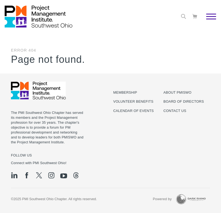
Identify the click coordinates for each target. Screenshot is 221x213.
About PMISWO (177, 92)
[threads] (76, 175)
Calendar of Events (133, 111)
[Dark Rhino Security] (191, 199)
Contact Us (174, 111)
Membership (125, 92)
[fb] (26, 175)
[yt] (63, 175)
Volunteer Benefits (133, 101)
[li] (14, 175)
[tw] (39, 175)
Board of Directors (183, 101)
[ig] (51, 175)
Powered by (162, 199)
